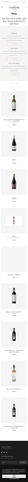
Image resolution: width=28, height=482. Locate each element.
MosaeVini (3, 53)
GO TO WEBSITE (14, 43)
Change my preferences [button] (14, 478)
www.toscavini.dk (10, 38)
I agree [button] (13, 475)
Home (11, 82)
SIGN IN (14, 74)
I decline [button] (14, 477)
